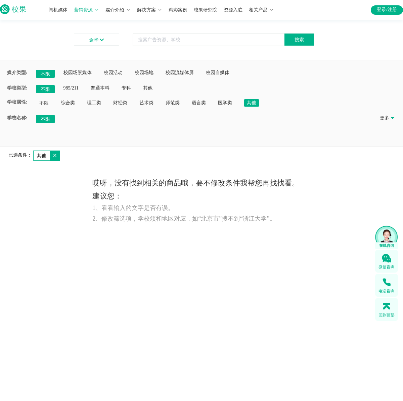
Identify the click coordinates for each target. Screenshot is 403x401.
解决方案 (149, 9)
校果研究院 (205, 9)
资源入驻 (233, 9)
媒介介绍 (118, 9)
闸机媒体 (58, 9)
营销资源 (86, 9)
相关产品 (261, 9)
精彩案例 (178, 9)
